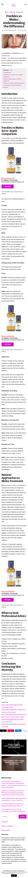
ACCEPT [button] (14, 875)
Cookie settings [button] (20, 873)
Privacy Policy (5, 830)
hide (11, 70)
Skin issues (19, 12)
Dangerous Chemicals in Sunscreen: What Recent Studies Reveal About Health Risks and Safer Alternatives (12, 793)
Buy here (7, 186)
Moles (7, 12)
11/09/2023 (23, 30)
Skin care (12, 12)
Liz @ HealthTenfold (10, 30)
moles (12, 138)
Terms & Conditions (7, 826)
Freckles (4, 138)
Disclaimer (4, 821)
